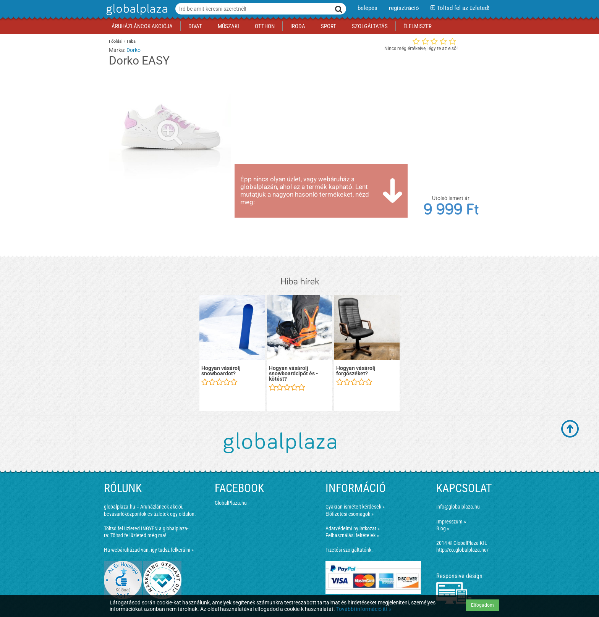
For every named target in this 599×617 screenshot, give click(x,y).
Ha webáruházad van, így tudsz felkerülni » (149, 550)
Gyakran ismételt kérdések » (355, 507)
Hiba (131, 41)
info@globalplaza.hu (458, 507)
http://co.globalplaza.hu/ (462, 550)
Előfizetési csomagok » (349, 514)
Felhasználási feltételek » (352, 535)
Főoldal (116, 41)
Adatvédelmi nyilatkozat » (352, 528)
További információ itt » (364, 609)
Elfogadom (482, 605)
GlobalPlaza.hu (231, 503)
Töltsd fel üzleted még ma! (138, 535)
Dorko (133, 50)
